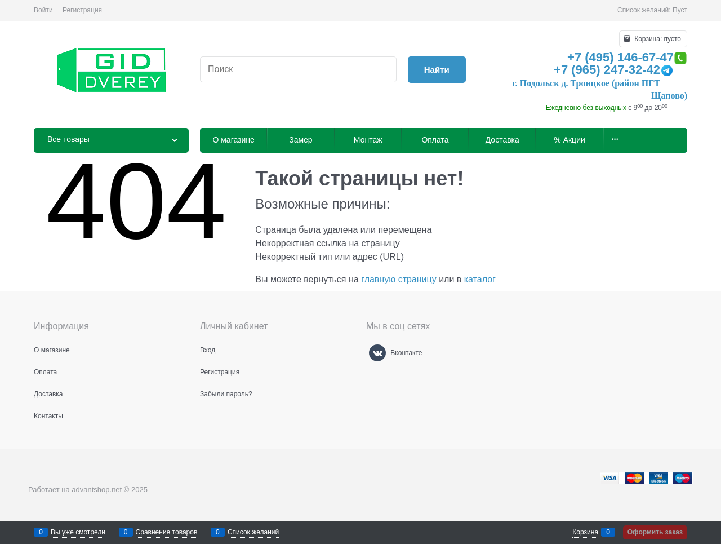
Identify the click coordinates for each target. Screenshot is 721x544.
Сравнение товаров (167, 532)
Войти (43, 10)
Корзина (585, 532)
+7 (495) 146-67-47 (620, 57)
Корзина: (657, 39)
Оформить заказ (655, 532)
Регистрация (82, 10)
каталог (480, 279)
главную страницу (399, 279)
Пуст (680, 10)
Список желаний (253, 532)
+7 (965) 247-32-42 (607, 70)
